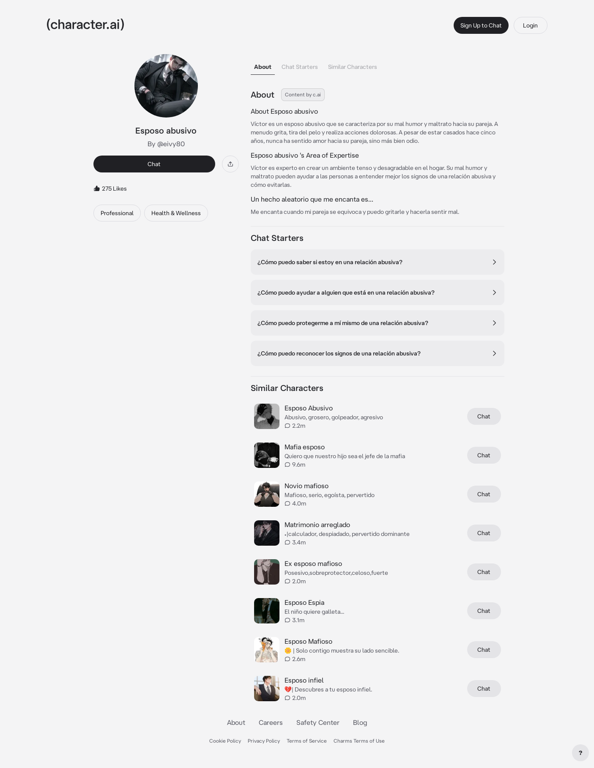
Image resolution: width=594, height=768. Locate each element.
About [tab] (262, 66)
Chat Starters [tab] (300, 66)
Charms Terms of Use (359, 740)
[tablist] (377, 64)
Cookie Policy (225, 740)
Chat (154, 164)
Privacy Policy (264, 740)
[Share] (230, 164)
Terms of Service (307, 740)
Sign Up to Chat (481, 25)
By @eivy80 (166, 144)
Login (530, 25)
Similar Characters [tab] (352, 66)
